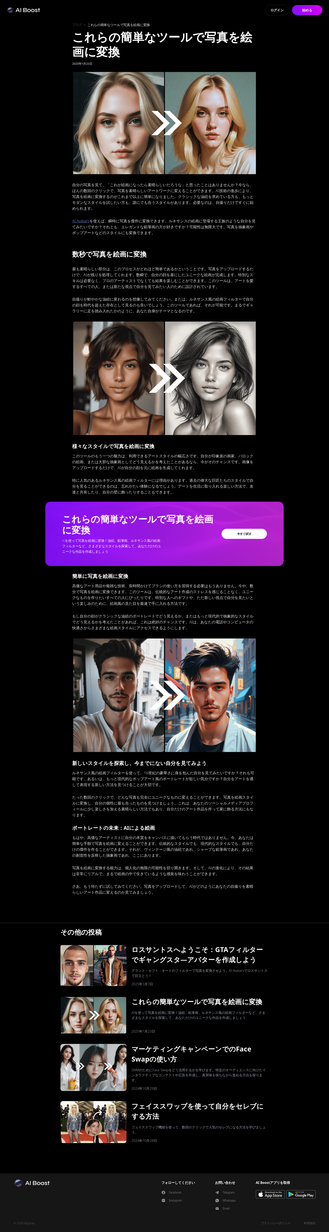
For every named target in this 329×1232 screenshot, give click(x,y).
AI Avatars (80, 220)
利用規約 (310, 1223)
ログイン (277, 10)
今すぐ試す (244, 534)
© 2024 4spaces (24, 1223)
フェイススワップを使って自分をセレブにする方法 (198, 1111)
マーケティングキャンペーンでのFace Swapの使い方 (191, 1053)
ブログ (77, 24)
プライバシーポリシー (275, 1223)
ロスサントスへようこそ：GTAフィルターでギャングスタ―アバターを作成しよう (197, 954)
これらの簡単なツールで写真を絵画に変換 (197, 1001)
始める (307, 10)
